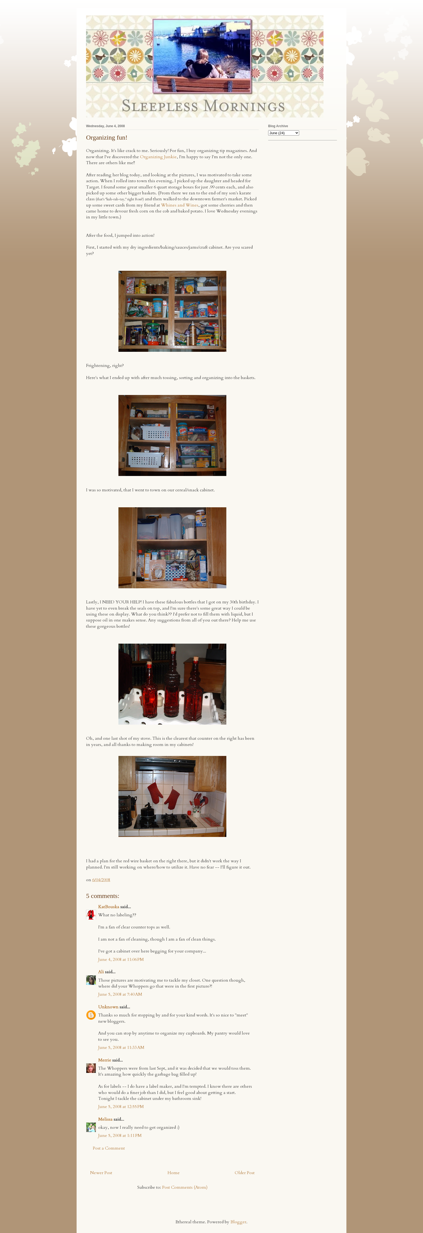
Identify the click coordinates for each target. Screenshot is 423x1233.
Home (174, 1173)
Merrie (104, 1060)
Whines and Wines (179, 205)
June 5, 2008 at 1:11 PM (120, 1136)
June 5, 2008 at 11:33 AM (121, 1047)
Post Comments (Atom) (184, 1187)
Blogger (238, 1222)
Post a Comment (109, 1148)
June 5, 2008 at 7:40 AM (120, 994)
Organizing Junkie (158, 157)
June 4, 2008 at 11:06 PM (121, 959)
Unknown (108, 1007)
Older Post (245, 1173)
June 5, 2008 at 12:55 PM (121, 1107)
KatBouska (108, 907)
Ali (101, 972)
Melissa (105, 1119)
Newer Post (101, 1173)
